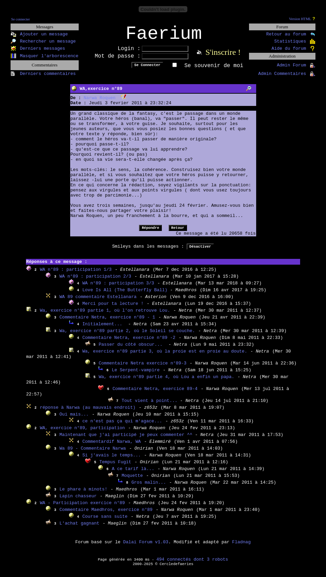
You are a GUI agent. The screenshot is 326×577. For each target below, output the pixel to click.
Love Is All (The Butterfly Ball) (126, 294)
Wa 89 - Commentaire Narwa (93, 452)
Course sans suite (105, 521)
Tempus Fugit (115, 466)
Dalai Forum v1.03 (145, 546)
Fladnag (241, 546)
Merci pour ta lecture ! (112, 308)
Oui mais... (74, 418)
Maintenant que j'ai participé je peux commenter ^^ (127, 439)
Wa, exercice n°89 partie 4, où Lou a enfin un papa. (166, 381)
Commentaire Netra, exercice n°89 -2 (128, 342)
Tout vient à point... (151, 405)
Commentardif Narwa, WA (111, 446)
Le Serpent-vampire (135, 374)
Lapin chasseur (78, 500)
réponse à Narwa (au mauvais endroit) (88, 412)
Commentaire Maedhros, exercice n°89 (106, 514)
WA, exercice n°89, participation (82, 432)
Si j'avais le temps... (111, 459)
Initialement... (103, 328)
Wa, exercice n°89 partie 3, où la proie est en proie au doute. (164, 355)
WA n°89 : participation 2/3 (95, 280)
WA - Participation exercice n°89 (82, 507)
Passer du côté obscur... (132, 349)
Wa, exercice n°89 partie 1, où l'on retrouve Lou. (105, 314)
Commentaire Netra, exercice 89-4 (155, 393)
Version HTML (300, 19)
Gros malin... (148, 486)
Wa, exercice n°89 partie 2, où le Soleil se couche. (127, 335)
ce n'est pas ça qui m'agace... (122, 425)
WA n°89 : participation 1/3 (76, 274)
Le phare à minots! (83, 493)
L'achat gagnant (79, 527)
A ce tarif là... (133, 473)
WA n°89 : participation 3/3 (118, 287)
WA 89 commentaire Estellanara (98, 301)
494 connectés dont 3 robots (192, 563)
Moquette (132, 480)
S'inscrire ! (223, 56)
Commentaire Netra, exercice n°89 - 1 (107, 321)
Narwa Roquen (100, 102)
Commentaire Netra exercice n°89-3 (142, 367)
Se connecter (20, 19)
